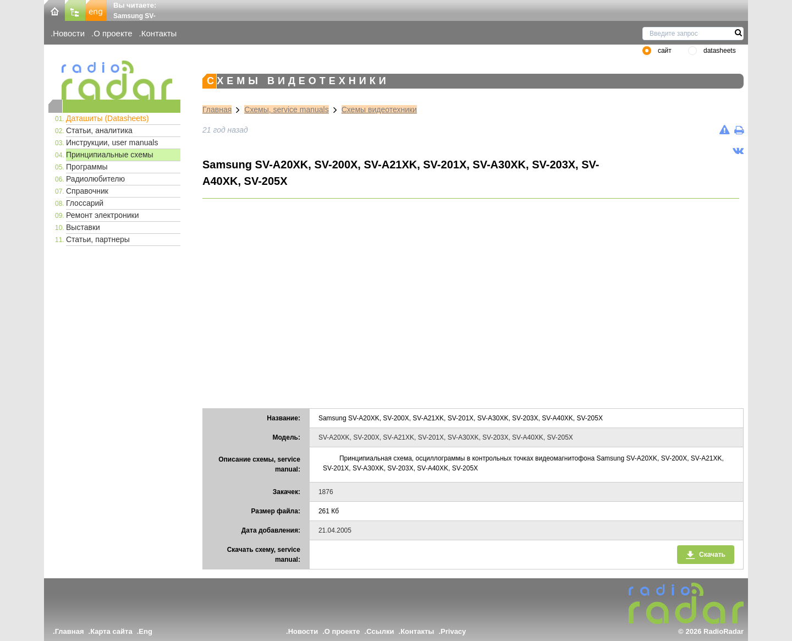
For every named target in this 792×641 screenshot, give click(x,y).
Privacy (453, 631)
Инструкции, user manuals (112, 142)
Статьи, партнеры (98, 239)
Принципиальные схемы (109, 154)
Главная (217, 109)
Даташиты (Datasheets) (107, 118)
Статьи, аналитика (99, 130)
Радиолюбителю (95, 178)
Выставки (83, 227)
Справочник (87, 191)
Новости (69, 33)
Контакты (159, 33)
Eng (145, 631)
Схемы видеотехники (379, 109)
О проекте (113, 33)
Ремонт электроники (102, 215)
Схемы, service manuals (286, 109)
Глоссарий (84, 203)
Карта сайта (111, 631)
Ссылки (380, 631)
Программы (87, 166)
